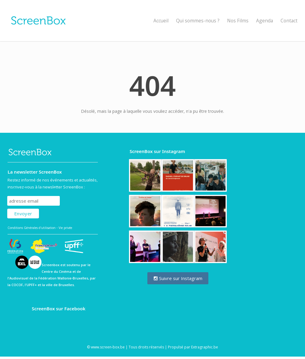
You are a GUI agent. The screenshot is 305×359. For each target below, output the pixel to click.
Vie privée (65, 228)
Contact (289, 20)
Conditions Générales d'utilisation (32, 228)
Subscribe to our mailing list (39, 190)
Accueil (161, 20)
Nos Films (238, 20)
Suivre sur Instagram (177, 278)
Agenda (264, 20)
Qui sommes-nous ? (198, 20)
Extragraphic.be (204, 347)
